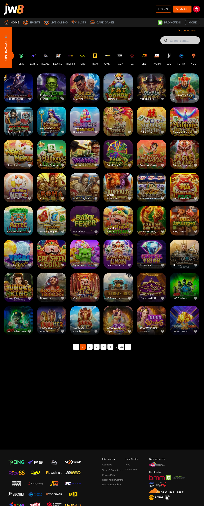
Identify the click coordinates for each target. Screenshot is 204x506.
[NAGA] (120, 58)
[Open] (6, 47)
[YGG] (194, 58)
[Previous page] (76, 347)
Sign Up (182, 9)
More (193, 22)
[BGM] (95, 58)
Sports (31, 22)
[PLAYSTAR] (34, 58)
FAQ (128, 464)
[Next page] (128, 347)
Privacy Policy (109, 474)
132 (121, 346)
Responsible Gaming (112, 479)
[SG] (132, 58)
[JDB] (144, 58)
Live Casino (56, 22)
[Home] (14, 9)
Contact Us (131, 469)
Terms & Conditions (112, 470)
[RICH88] (70, 58)
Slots (79, 22)
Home (11, 22)
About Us (107, 464)
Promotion (169, 22)
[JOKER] (107, 58)
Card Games (102, 22)
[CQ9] (83, 58)
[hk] (196, 9)
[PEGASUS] (46, 58)
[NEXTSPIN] (58, 58)
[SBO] (169, 58)
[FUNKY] (181, 58)
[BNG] (21, 58)
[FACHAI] (157, 58)
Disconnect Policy (111, 484)
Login (163, 9)
